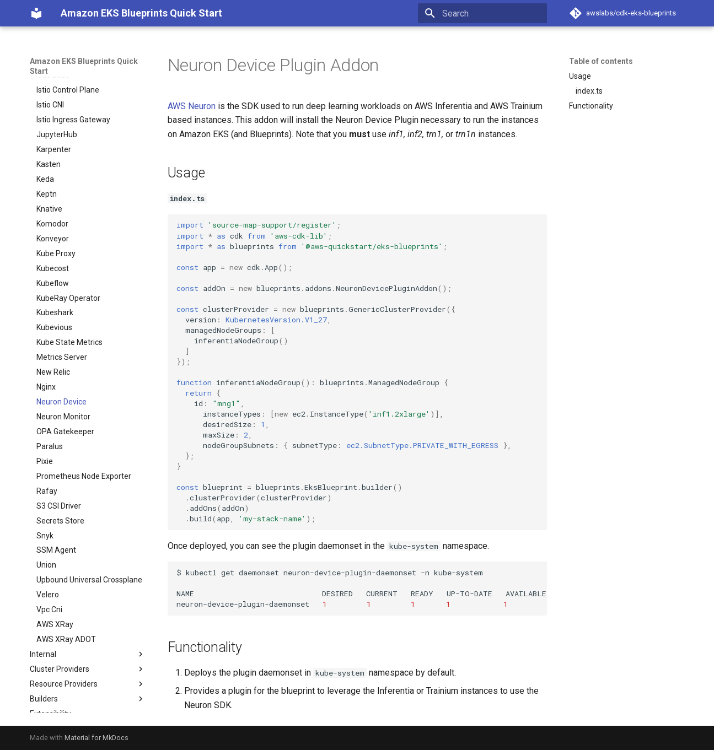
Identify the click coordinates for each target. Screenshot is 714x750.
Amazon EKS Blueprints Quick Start (84, 66)
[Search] (482, 13)
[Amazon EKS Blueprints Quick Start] (36, 13)
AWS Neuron (192, 106)
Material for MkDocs (96, 737)
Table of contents (601, 61)
